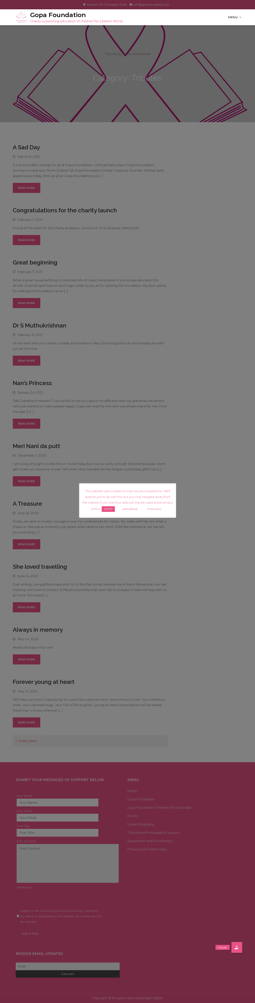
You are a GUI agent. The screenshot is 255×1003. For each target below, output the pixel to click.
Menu (233, 17)
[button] (236, 947)
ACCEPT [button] (108, 509)
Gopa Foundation (58, 15)
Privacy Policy (154, 509)
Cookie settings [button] (129, 509)
